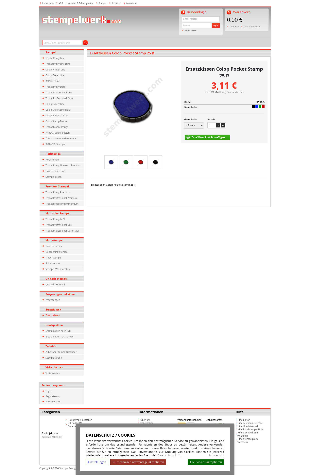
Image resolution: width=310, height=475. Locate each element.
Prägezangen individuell (60, 294)
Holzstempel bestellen (80, 419)
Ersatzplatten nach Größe (59, 336)
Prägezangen (52, 299)
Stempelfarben (53, 357)
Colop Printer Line (55, 69)
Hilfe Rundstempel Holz (250, 429)
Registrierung (52, 396)
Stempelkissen (53, 176)
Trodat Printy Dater (55, 86)
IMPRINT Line (52, 81)
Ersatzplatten (54, 325)
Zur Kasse (234, 26)
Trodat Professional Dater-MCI (62, 230)
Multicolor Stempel (57, 213)
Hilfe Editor (243, 419)
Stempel (50, 52)
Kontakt (102, 3)
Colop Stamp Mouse (56, 121)
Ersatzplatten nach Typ (58, 330)
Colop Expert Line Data (58, 109)
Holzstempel (53, 154)
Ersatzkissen (53, 309)
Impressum (216, 455)
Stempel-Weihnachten (57, 269)
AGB (61, 3)
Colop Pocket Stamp (56, 115)
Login (215, 25)
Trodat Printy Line (55, 58)
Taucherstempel (54, 246)
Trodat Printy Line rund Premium (63, 165)
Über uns (145, 419)
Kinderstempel (53, 257)
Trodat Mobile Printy (56, 126)
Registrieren (190, 30)
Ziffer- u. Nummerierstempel (61, 138)
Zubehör (51, 346)
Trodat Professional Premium (61, 198)
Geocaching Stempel (56, 251)
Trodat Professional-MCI (58, 224)
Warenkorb (131, 3)
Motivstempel (54, 240)
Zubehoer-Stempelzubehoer (61, 351)
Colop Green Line (54, 75)
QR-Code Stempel (56, 278)
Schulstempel (52, 263)
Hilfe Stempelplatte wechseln (248, 440)
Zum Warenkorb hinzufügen (208, 137)
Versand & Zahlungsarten (81, 3)
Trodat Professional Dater (59, 98)
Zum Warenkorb (251, 26)
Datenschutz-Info (168, 455)
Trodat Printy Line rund (57, 63)
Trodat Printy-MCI (55, 219)
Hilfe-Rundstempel (247, 426)
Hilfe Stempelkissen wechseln (248, 434)
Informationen (53, 401)
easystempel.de (52, 437)
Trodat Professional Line (58, 92)
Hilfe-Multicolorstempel (250, 423)
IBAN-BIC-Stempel (55, 144)
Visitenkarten (54, 367)
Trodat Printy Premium (57, 192)
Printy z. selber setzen (57, 132)
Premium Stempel (57, 186)
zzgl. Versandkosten (233, 92)
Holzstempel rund (55, 171)
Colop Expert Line (55, 103)
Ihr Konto (116, 3)
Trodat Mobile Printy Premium (61, 203)
